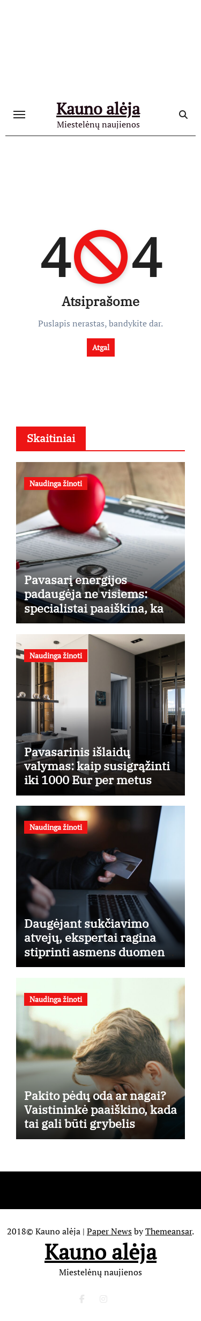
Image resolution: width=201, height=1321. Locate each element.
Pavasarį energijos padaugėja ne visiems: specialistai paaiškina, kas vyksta (96, 601)
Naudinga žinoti (55, 483)
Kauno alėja (98, 108)
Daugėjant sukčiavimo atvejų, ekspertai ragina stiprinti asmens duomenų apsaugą (98, 944)
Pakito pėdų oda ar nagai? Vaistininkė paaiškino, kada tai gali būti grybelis (100, 1110)
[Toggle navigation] (19, 114)
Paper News (109, 1231)
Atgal (100, 347)
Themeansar (168, 1231)
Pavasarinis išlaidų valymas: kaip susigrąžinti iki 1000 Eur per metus (97, 766)
